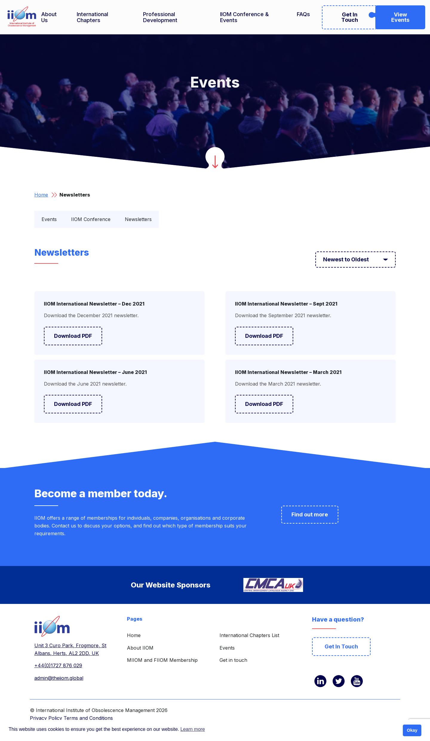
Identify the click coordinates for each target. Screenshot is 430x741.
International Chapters (92, 17)
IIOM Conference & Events (244, 17)
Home (41, 195)
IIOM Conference (90, 219)
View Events (400, 17)
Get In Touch (349, 17)
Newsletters (138, 219)
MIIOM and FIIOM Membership (162, 660)
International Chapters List (249, 635)
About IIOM (140, 648)
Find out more (309, 514)
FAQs (303, 14)
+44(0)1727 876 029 (58, 665)
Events (49, 219)
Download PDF (73, 336)
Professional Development (160, 17)
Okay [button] (412, 730)
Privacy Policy (46, 718)
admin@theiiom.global (58, 678)
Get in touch (233, 660)
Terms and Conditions (88, 718)
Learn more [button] (192, 729)
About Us (49, 17)
